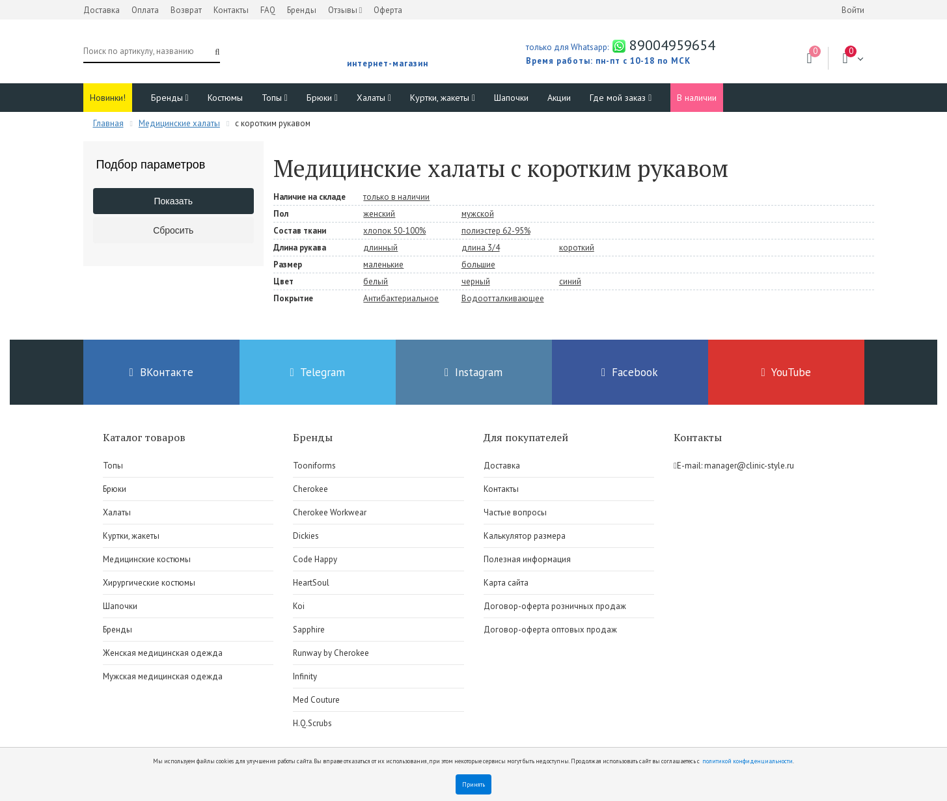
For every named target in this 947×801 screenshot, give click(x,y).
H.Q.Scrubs (312, 723)
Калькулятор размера (525, 535)
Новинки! (108, 97)
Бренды (301, 10)
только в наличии (396, 196)
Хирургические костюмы (149, 582)
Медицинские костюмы (147, 559)
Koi (299, 606)
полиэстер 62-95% (495, 230)
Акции (559, 97)
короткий (576, 247)
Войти (853, 10)
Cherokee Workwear (329, 512)
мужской (477, 213)
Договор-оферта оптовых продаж (550, 629)
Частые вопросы (515, 512)
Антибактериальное (401, 298)
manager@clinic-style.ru (749, 465)
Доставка (101, 10)
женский (379, 213)
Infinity (305, 676)
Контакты (231, 10)
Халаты (374, 97)
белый (375, 281)
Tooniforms (314, 465)
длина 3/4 (480, 247)
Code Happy (315, 559)
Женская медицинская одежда (163, 652)
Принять (473, 784)
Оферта (388, 10)
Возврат (186, 10)
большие (478, 264)
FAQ (267, 10)
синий (570, 281)
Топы (275, 97)
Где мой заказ (621, 97)
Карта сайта (506, 582)
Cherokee (310, 489)
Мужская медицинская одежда (163, 676)
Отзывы (345, 10)
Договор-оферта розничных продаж (555, 606)
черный (475, 281)
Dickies (306, 535)
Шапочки (511, 97)
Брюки (322, 97)
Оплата (145, 10)
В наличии (697, 97)
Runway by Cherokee (331, 652)
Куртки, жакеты (442, 97)
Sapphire (309, 629)
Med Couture (316, 699)
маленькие (383, 264)
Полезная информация (527, 559)
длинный (380, 247)
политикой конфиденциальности (747, 761)
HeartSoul (311, 582)
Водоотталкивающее (502, 298)
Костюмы (225, 97)
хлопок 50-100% (394, 230)
